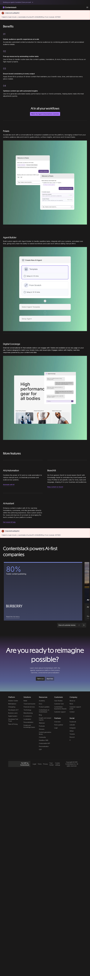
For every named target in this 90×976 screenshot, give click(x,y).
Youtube (72, 722)
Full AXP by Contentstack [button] (19, 752)
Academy (42, 688)
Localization (27, 707)
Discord (72, 725)
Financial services (29, 694)
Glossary (41, 717)
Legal (34, 752)
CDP (40, 737)
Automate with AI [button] (8, 484)
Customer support (60, 699)
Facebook (73, 709)
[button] (84, 613)
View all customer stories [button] (66, 613)
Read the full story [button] (55, 604)
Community (42, 725)
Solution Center (13, 688)
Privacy (45, 752)
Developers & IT (13, 698)
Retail (25, 688)
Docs (40, 691)
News (71, 691)
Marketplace (12, 691)
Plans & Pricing (13, 712)
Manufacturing (28, 701)
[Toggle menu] (87, 7)
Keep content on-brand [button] (55, 487)
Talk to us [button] (40, 666)
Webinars (42, 711)
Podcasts (42, 714)
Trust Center (51, 752)
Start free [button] (50, 666)
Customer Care (59, 691)
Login (56, 716)
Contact (72, 699)
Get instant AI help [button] (9, 522)
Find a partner (58, 713)
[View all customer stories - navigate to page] (67, 613)
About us (72, 688)
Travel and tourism (29, 691)
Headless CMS (43, 728)
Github (72, 719)
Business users (13, 701)
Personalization (28, 710)
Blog (40, 703)
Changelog (11, 694)
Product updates (44, 694)
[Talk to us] (40, 667)
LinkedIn (72, 713)
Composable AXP (44, 731)
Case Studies (58, 688)
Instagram (73, 716)
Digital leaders (12, 704)
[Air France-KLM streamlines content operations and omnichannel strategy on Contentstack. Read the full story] (66, 585)
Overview (57, 709)
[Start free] (50, 667)
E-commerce (28, 704)
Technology (27, 698)
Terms (40, 752)
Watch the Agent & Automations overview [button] (45, 114)
